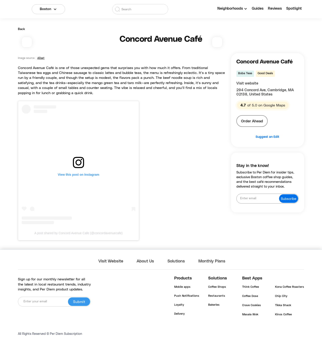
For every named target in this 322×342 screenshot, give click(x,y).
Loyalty (179, 305)
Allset (40, 58)
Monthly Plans (211, 261)
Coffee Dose (250, 296)
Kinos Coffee (283, 314)
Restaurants (216, 296)
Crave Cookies (251, 305)
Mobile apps (182, 287)
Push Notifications (186, 296)
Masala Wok (250, 314)
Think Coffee (250, 287)
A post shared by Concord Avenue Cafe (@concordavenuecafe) (78, 233)
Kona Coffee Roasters (289, 287)
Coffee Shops (217, 287)
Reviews (275, 8)
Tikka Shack (283, 305)
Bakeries (214, 305)
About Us (145, 261)
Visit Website (110, 261)
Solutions (176, 261)
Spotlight (294, 8)
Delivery (179, 314)
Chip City (281, 296)
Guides (257, 8)
